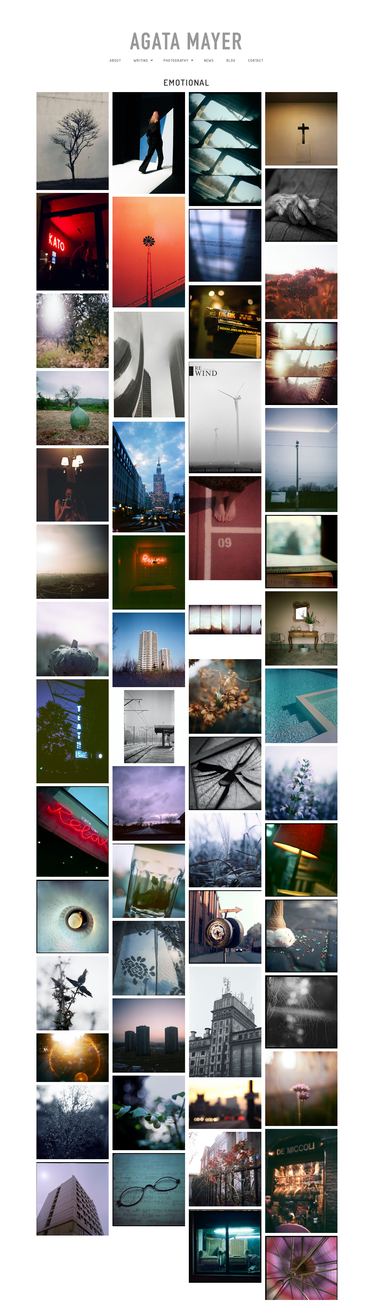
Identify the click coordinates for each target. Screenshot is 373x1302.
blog (230, 60)
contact (255, 60)
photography (178, 60)
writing (143, 60)
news (209, 60)
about (115, 60)
